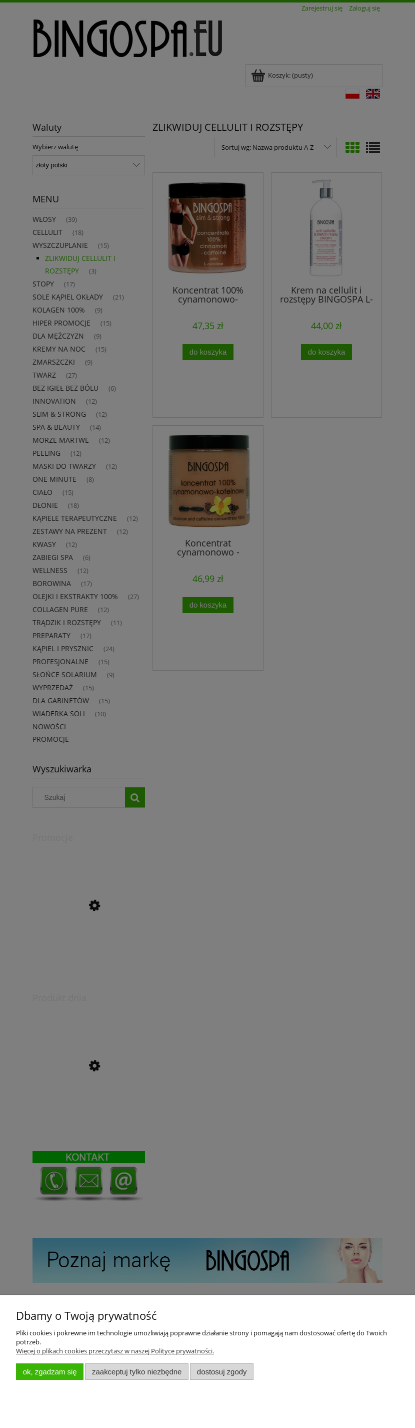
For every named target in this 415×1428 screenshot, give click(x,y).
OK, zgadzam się (50, 1371)
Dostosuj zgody (222, 1371)
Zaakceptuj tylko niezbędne (137, 1371)
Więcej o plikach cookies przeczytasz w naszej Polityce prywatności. (115, 1350)
